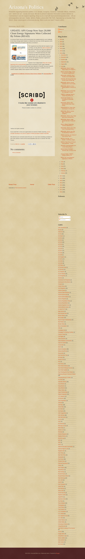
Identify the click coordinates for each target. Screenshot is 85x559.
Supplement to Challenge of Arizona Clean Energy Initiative (26, 73)
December (63, 55)
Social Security (61, 492)
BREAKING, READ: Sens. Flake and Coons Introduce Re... (68, 116)
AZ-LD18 (60, 261)
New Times (60, 452)
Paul (61, 32)
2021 (61, 46)
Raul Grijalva (61, 467)
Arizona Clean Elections (64, 292)
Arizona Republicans (63, 303)
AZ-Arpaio (60, 236)
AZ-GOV (60, 259)
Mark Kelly (60, 427)
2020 (61, 48)
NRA (59, 442)
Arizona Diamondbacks (63, 296)
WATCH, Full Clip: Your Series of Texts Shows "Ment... (68, 135)
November (63, 57)
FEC (59, 361)
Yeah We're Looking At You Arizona (66, 528)
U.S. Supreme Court (63, 515)
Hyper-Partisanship (62, 392)
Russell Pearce (61, 473)
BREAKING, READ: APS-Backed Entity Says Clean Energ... (67, 104)
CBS (59, 328)
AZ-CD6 (60, 248)
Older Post (51, 184)
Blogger (58, 553)
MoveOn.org (61, 438)
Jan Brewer (61, 398)
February (63, 170)
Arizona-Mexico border (63, 307)
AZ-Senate (60, 269)
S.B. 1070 (60, 480)
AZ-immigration (61, 275)
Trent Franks (61, 507)
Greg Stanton (61, 385)
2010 (61, 192)
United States (61, 522)
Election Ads (61, 359)
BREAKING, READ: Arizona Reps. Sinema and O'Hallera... (67, 112)
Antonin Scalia (61, 290)
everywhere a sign (62, 535)
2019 (61, 50)
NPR (59, 440)
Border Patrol (61, 324)
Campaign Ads (61, 330)
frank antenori (61, 540)
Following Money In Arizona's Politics (67, 374)
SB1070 (60, 482)
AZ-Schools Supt (62, 267)
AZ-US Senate (61, 273)
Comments (62, 219)
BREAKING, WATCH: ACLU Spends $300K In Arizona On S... (68, 87)
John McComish (62, 417)
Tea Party (60, 501)
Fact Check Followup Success (65, 367)
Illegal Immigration (62, 394)
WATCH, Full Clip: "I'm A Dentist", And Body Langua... (68, 139)
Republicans (61, 469)
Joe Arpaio (60, 411)
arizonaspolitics (47, 73)
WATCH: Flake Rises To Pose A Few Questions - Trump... (68, 142)
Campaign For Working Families (65, 332)
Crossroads (61, 344)
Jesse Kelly (61, 406)
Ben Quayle (61, 317)
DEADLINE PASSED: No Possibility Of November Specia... (67, 99)
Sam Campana (61, 484)
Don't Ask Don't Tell (62, 355)
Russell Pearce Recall (63, 475)
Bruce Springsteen (62, 326)
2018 (61, 53)
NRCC (59, 444)
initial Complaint (46, 47)
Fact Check (61, 363)
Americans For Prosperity (64, 279)
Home (32, 184)
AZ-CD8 (60, 252)
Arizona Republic (62, 298)
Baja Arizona (61, 311)
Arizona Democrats (62, 294)
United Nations (61, 519)
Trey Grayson (61, 509)
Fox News (60, 379)
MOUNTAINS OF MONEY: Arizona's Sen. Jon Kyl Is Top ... (68, 150)
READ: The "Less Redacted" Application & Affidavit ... (67, 158)
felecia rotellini (61, 538)
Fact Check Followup (63, 365)
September (64, 61)
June (62, 161)
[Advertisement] (32, 169)
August (63, 64)
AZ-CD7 (60, 250)
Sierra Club (60, 490)
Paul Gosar (60, 459)
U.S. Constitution (62, 511)
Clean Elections (62, 338)
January (63, 173)
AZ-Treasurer (61, 271)
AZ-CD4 (60, 244)
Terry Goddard (61, 503)
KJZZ (59, 421)
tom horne (60, 544)
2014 (61, 182)
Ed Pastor (60, 357)
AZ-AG (59, 233)
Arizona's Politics (26, 7)
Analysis (60, 284)
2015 (61, 180)
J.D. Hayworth (61, 396)
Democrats (60, 353)
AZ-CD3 (60, 242)
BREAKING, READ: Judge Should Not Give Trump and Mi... (68, 121)
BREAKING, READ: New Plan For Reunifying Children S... (68, 132)
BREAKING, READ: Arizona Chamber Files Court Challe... (68, 83)
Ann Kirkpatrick (61, 288)
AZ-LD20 (60, 263)
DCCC (59, 346)
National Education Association (65, 446)
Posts (61, 217)
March (62, 168)
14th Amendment (62, 227)
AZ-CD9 (60, 254)
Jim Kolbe (60, 408)
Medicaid (60, 432)
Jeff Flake (60, 404)
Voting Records (61, 526)
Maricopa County (62, 425)
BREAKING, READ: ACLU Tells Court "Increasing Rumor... (68, 128)
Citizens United (61, 334)
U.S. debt (60, 517)
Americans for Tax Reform (64, 282)
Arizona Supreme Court (63, 305)
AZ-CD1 (60, 238)
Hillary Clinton (61, 390)
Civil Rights (60, 336)
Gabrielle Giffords (62, 381)
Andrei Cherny (61, 286)
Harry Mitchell (61, 388)
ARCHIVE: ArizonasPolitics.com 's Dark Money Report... (68, 146)
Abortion (60, 277)
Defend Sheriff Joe (62, 351)
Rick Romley (61, 471)
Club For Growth (62, 342)
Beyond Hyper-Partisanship (64, 319)
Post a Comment (16, 152)
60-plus (60, 229)
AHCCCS (60, 231)
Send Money (61, 488)
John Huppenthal (62, 413)
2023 (61, 41)
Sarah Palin (61, 486)
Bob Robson (61, 321)
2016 (61, 178)
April (62, 166)
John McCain (61, 415)
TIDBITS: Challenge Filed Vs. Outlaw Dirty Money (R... (68, 95)
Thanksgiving (61, 505)
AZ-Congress (61, 257)
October (63, 59)
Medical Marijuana (62, 434)
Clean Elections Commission (65, 340)
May (62, 164)
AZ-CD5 (60, 246)
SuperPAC (60, 496)
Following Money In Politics (64, 377)
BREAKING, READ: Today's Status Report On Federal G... (68, 69)
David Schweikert (62, 349)
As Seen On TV (62, 309)
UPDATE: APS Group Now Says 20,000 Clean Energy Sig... (68, 79)
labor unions (61, 542)
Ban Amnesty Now (62, 313)
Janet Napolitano (62, 400)
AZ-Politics (60, 265)
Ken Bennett (61, 423)
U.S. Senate (61, 513)
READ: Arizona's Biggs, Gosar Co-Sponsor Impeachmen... (68, 72)
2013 (61, 185)
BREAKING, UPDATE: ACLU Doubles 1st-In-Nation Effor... (68, 76)
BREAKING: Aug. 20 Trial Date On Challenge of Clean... (68, 91)
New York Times (62, 455)
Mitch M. (62, 29)
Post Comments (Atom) (20, 187)
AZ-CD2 (60, 240)
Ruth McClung (61, 478)
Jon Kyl (60, 419)
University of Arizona (63, 524)
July (62, 66)
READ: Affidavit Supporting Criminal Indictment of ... (67, 125)
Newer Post (12, 184)
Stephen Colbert (62, 494)
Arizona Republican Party (64, 300)
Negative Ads (61, 450)
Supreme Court (61, 498)
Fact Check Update (62, 370)
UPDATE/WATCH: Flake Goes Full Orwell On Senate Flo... (68, 108)
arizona (60, 531)
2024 (61, 39)
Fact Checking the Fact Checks (65, 372)
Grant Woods (61, 383)
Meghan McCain (62, 436)
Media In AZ (61, 429)
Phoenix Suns (61, 461)
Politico (60, 465)
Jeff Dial (60, 402)
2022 (61, 44)
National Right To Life (63, 448)
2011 (61, 189)
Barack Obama (61, 315)
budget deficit (61, 533)
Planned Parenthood (63, 463)
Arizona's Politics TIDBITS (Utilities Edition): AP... (67, 154)
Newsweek (60, 457)
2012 (61, 187)
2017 (61, 176)
